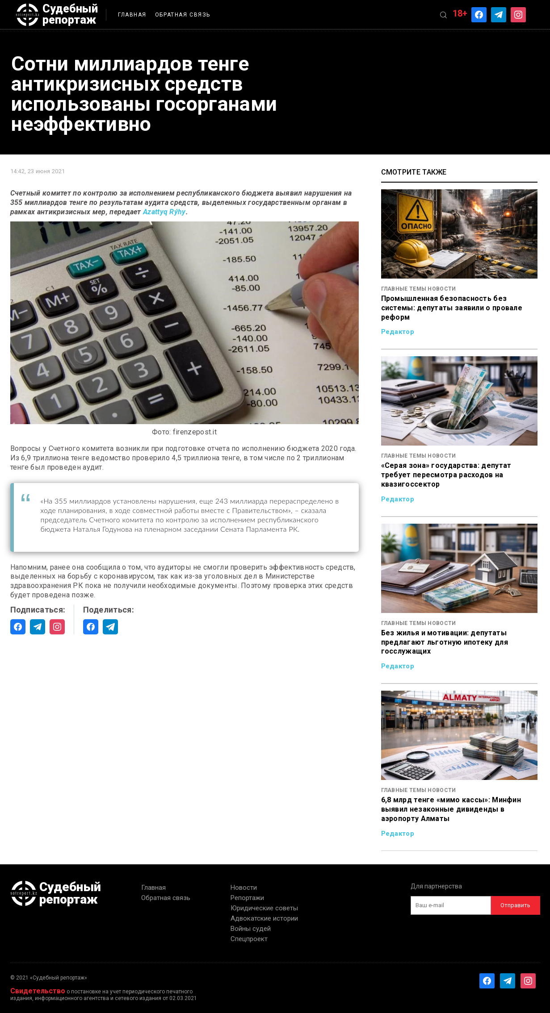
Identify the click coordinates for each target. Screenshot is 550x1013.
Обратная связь (182, 15)
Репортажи (247, 898)
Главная (132, 15)
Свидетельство (37, 991)
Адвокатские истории (264, 918)
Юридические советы (264, 908)
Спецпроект (249, 939)
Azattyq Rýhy (164, 212)
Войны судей (251, 929)
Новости (244, 888)
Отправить (515, 905)
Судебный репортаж (57, 15)
